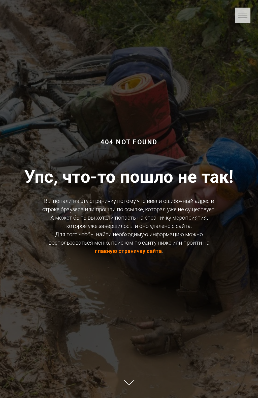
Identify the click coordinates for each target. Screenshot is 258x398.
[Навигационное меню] (242, 15)
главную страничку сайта (128, 251)
